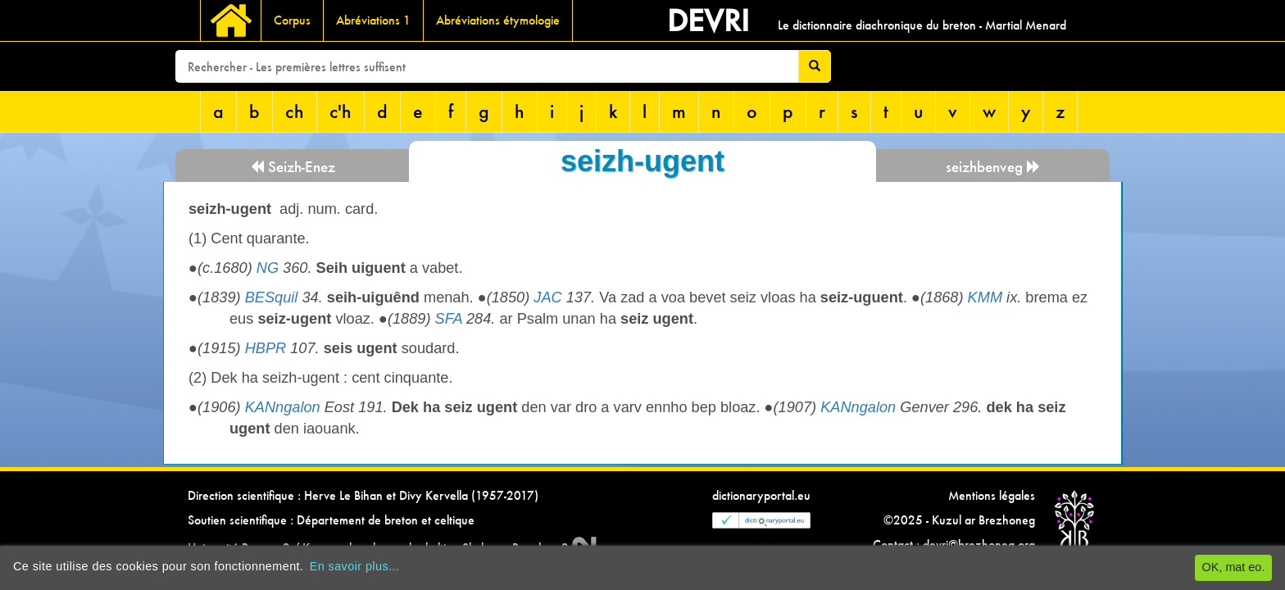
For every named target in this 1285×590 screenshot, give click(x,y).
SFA (448, 319)
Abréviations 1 (373, 20)
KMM (985, 297)
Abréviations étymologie (498, 20)
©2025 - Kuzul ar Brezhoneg (959, 520)
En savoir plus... (355, 566)
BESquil (271, 297)
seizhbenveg (993, 166)
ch (294, 111)
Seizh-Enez (292, 166)
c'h (340, 111)
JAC (547, 297)
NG (268, 268)
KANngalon (282, 407)
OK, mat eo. (1233, 567)
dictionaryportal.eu (761, 495)
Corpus (292, 20)
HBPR (266, 348)
